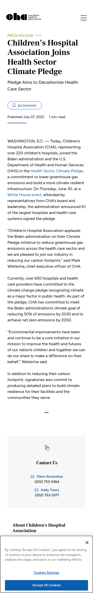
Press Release (20, 36)
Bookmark (25, 105)
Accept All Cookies (46, 585)
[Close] (87, 542)
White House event (24, 194)
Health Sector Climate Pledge (57, 171)
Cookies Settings (46, 573)
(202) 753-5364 (46, 482)
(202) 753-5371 (47, 495)
